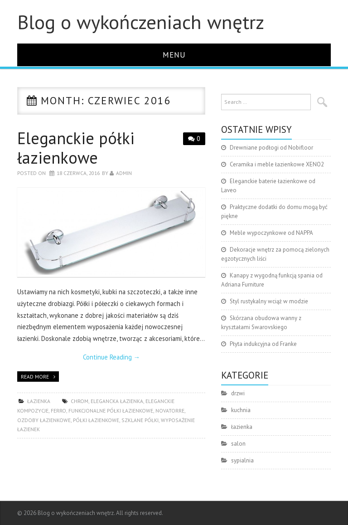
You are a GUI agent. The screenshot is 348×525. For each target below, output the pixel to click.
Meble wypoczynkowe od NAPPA (271, 233)
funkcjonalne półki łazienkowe (110, 410)
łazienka (38, 401)
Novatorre (169, 410)
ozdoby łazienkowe (44, 420)
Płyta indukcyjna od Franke (263, 344)
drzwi (238, 393)
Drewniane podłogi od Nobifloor (271, 147)
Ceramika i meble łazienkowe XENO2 (277, 164)
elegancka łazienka (117, 401)
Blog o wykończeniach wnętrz (140, 21)
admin (124, 173)
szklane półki (140, 420)
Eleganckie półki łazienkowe (76, 147)
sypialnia (242, 460)
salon (238, 443)
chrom (79, 401)
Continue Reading (111, 357)
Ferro (58, 410)
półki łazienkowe (96, 420)
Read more (35, 376)
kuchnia (241, 410)
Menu (174, 54)
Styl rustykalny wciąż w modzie (269, 301)
